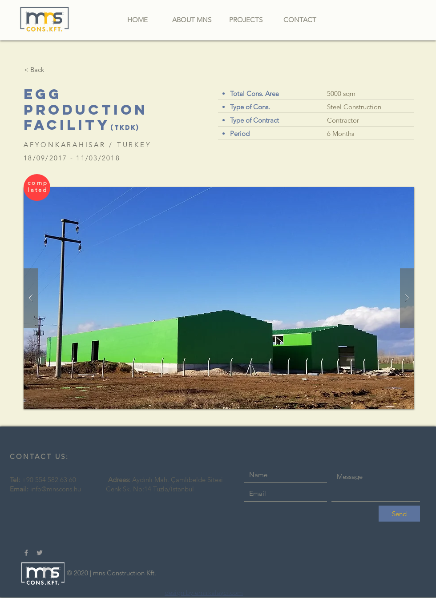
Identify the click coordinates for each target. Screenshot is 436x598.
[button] (219, 298)
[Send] (399, 514)
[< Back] (34, 69)
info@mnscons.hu (55, 489)
